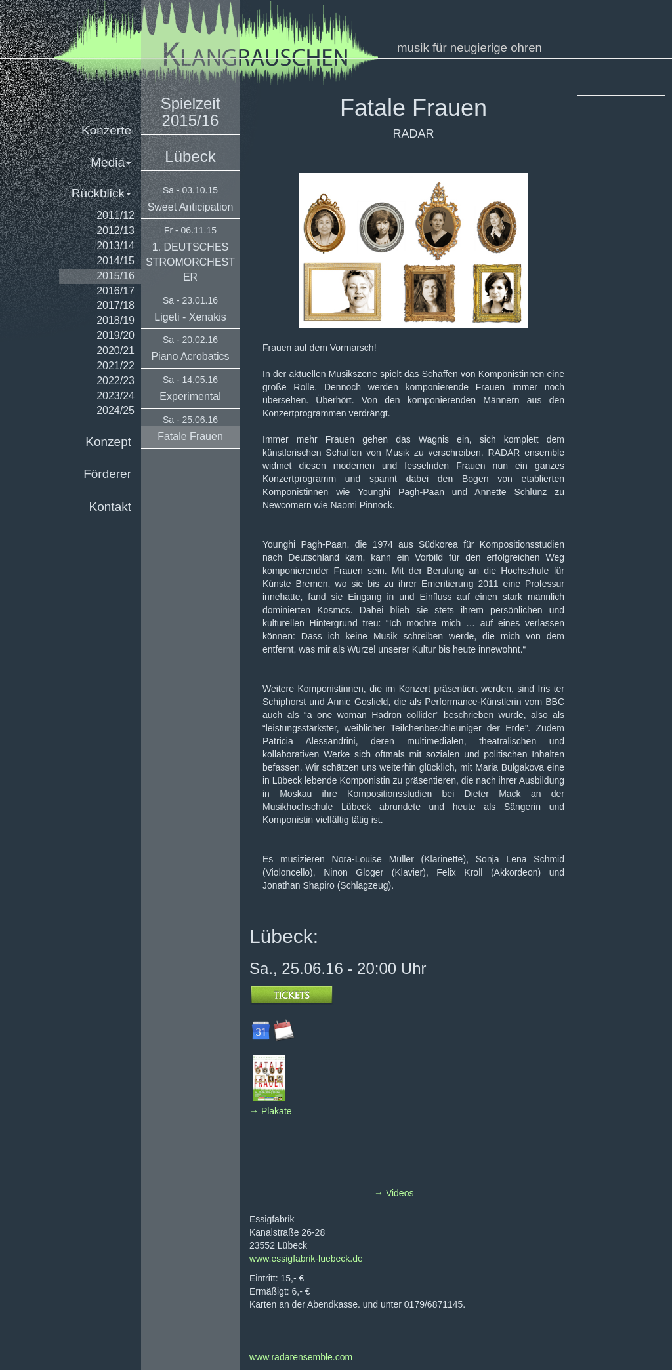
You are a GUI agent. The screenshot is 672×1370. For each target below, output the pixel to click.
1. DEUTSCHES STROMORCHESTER (190, 262)
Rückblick (101, 193)
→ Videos (393, 1193)
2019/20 (115, 335)
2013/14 (115, 245)
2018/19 (115, 320)
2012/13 (115, 230)
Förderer (107, 474)
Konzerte (106, 130)
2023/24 (115, 395)
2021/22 (115, 365)
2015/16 (115, 275)
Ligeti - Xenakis (190, 317)
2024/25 (115, 410)
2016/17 (115, 290)
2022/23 (115, 380)
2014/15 (115, 260)
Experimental (189, 396)
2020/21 (115, 350)
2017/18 (115, 305)
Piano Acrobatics (190, 356)
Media (111, 162)
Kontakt (110, 507)
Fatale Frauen (190, 436)
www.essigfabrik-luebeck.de (306, 1258)
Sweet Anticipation (191, 206)
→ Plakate (270, 1111)
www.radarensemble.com (300, 1357)
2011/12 (115, 215)
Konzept (108, 442)
